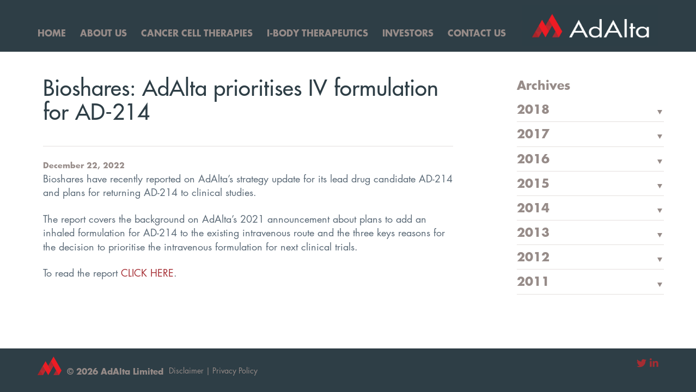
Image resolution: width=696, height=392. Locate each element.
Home (52, 33)
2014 (533, 208)
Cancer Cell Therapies (197, 33)
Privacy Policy (235, 370)
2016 (533, 159)
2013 (533, 233)
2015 (533, 184)
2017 (533, 134)
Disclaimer (186, 370)
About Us (103, 33)
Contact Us (477, 33)
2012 (533, 257)
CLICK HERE (147, 272)
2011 (533, 282)
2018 (533, 110)
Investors (408, 33)
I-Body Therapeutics (317, 33)
